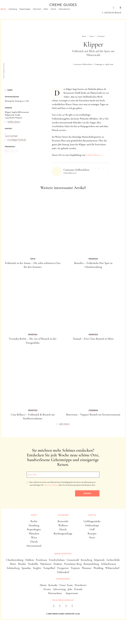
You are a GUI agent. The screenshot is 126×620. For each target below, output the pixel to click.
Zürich (58, 13)
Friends (78, 589)
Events (47, 589)
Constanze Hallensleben (82, 64)
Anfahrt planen (13, 122)
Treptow (75, 568)
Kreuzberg (86, 560)
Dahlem (29, 560)
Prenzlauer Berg (73, 564)
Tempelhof (49, 568)
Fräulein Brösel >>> (94, 155)
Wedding (98, 568)
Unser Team (66, 585)
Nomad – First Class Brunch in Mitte (93, 338)
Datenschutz (55, 593)
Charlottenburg (14, 560)
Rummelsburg (91, 564)
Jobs (70, 589)
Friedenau (41, 560)
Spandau (26, 568)
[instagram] (60, 606)
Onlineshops (92, 525)
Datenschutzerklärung (51, 485)
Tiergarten (63, 568)
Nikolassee (46, 564)
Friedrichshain (57, 560)
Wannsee (87, 568)
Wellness (63, 525)
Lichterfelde (113, 560)
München (41, 13)
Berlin (7, 13)
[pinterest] (66, 606)
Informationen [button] (63, 579)
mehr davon (64, 423)
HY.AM (77, 614)
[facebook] (54, 606)
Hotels (63, 529)
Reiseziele (63, 521)
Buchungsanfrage (63, 533)
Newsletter (81, 585)
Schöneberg (13, 568)
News (92, 537)
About (43, 585)
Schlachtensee (108, 564)
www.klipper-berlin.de (16, 139)
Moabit (22, 564)
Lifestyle (39, 8)
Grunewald (73, 560)
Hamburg (17, 13)
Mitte (13, 564)
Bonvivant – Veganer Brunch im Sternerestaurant (93, 414)
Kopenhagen (29, 13)
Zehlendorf (63, 572)
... (5, 133)
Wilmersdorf (112, 568)
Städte (8, 8)
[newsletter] (72, 606)
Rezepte (92, 533)
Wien (50, 13)
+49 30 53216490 (11, 135)
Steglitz (37, 568)
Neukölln (33, 564)
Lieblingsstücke (92, 521)
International (68, 13)
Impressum (72, 593)
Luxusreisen (23, 8)
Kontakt (53, 585)
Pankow (58, 564)
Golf (92, 529)
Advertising (59, 589)
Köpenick (99, 560)
